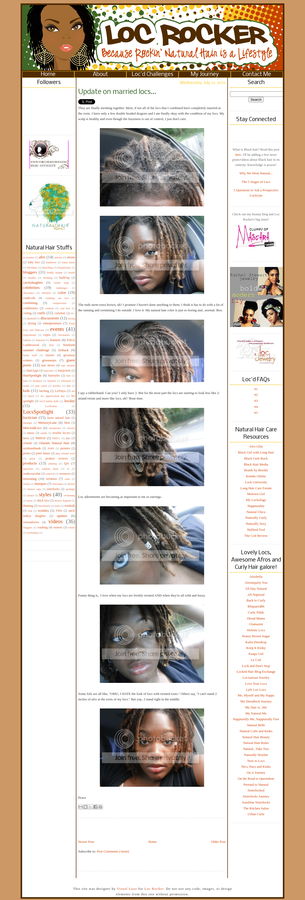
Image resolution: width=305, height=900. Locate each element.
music (30, 433)
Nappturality (256, 506)
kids (26, 390)
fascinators (64, 334)
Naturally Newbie (256, 755)
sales (67, 479)
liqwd (31, 396)
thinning (28, 506)
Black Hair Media (256, 464)
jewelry (57, 385)
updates (62, 516)
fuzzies (50, 355)
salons (26, 483)
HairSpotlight (32, 375)
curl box (65, 308)
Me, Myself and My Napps (256, 695)
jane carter (41, 385)
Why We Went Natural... (255, 173)
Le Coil (256, 660)
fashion (27, 340)
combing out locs (57, 298)
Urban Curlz (256, 814)
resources (65, 473)
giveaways (49, 360)
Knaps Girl (255, 654)
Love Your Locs (256, 684)
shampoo (40, 484)
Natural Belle (256, 725)
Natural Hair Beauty (256, 737)
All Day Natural (256, 589)
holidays (37, 380)
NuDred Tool (256, 530)
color (62, 292)
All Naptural (255, 595)
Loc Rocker (153, 889)
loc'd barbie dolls (49, 401)
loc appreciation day (53, 396)
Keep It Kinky (256, 648)
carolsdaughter (33, 282)
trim (30, 510)
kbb (68, 385)
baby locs (34, 262)
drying (71, 318)
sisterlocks (53, 489)
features (55, 340)
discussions (50, 318)
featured (40, 340)
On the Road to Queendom (256, 778)
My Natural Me (256, 713)
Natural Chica (256, 512)
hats (68, 375)
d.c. (73, 313)
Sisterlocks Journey (256, 796)
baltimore (51, 262)
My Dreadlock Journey (256, 701)
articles (58, 257)
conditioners (30, 308)
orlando (27, 443)
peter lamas (43, 453)
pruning (52, 463)
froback (63, 350)
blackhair (32, 267)
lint (73, 391)
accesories (28, 257)
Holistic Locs (256, 630)
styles (45, 494)
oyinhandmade (32, 448)
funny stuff (30, 355)
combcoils (29, 298)
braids (72, 272)
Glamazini (256, 624)
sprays (30, 495)
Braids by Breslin (256, 470)
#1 (256, 389)
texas (29, 500)
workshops (33, 532)
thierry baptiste (62, 500)
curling (27, 313)
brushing (47, 277)
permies (65, 448)
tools (57, 505)
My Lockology (256, 500)
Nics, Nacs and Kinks (256, 766)
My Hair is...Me (256, 707)
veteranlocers (31, 522)
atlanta (71, 257)
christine (46, 292)
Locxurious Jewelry (256, 678)
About (100, 74)
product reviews (56, 458)
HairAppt (32, 370)
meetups (27, 422)
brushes (32, 277)
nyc (68, 438)
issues (26, 385)
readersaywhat (32, 473)
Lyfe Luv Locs (256, 690)
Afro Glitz (256, 446)
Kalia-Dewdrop (256, 642)
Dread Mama (256, 618)
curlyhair (59, 313)
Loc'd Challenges (152, 74)
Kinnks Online (256, 476)
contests (49, 308)
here (238, 155)
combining (30, 303)
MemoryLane (47, 423)
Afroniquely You (256, 583)
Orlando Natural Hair (54, 443)
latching (44, 391)
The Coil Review (256, 536)
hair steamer (68, 365)
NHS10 (40, 438)
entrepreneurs (52, 323)
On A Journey (256, 772)
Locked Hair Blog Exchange (256, 671)
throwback (44, 505)
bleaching (47, 267)
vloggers (27, 527)
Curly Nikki (256, 612)
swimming (69, 495)
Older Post (218, 842)
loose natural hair (58, 418)
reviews (51, 479)
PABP (51, 448)
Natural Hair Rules (256, 743)
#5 (256, 413)
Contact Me (256, 74)
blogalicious (64, 267)
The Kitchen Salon (256, 808)
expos (46, 335)
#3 (256, 401)
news (26, 438)
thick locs (43, 500)
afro (42, 257)
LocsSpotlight (38, 412)
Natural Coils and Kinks (256, 731)
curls (41, 313)
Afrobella (256, 577)
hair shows (48, 365)
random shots (50, 468)
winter (71, 527)
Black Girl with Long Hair (256, 452)
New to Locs (256, 761)
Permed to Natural (255, 784)
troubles (43, 510)
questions (28, 468)
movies (71, 428)
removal (50, 473)
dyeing (32, 323)
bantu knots (68, 262)
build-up (64, 277)
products (30, 463)
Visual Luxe (126, 889)
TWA (59, 510)
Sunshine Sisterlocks (256, 802)
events (57, 329)
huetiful (51, 380)
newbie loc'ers (61, 433)
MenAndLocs (32, 428)
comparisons (59, 303)
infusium (66, 380)
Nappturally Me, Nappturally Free (256, 719)
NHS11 (56, 438)
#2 (256, 395)
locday (69, 400)
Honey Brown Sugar (256, 636)
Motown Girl (256, 494)
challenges (62, 288)
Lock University (256, 482)
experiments (29, 334)
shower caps (34, 489)
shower (71, 483)
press (32, 458)
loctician (30, 417)
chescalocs (28, 292)
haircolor (48, 370)
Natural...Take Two (256, 749)
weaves (57, 527)
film (51, 345)
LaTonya (60, 391)
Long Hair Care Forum (256, 488)
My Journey (205, 74)
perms (27, 453)
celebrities (31, 287)
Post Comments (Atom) (113, 851)
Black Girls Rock (256, 458)
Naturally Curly (256, 518)
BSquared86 (256, 606)
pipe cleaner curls (65, 453)
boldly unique (55, 272)
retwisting (29, 479)
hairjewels (64, 370)
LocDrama (51, 406)
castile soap (61, 282)
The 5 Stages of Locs (256, 182)
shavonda (57, 483)
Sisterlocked (256, 790)
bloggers (30, 272)
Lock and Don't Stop (256, 666)
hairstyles (54, 375)
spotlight (70, 489)
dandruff (31, 318)
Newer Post (86, 842)
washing (43, 527)
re (68, 468)
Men (67, 423)
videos (55, 521)
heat (25, 380)
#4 (256, 407)
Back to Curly (256, 600)
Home (48, 74)
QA (66, 463)
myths (43, 433)
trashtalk (70, 506)
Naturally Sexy (256, 524)
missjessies (55, 428)
